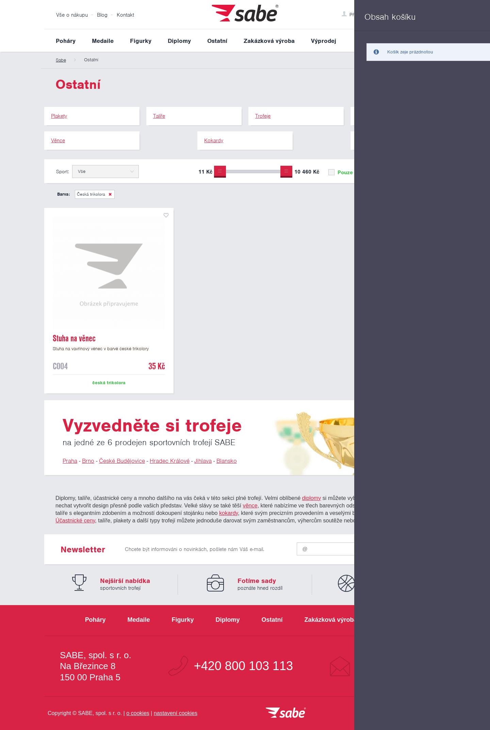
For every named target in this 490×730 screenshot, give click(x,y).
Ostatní (217, 41)
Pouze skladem (351, 172)
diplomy (311, 498)
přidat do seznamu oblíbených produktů (166, 215)
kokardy (228, 513)
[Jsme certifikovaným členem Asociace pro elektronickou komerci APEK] (408, 713)
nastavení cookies (175, 713)
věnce (250, 505)
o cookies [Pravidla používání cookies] (137, 713)
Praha (70, 461)
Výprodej (323, 41)
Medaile (103, 41)
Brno (88, 461)
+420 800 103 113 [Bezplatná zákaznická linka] (243, 666)
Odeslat (405, 547)
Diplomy (179, 41)
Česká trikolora (91, 194)
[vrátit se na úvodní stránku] (286, 713)
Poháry (66, 41)
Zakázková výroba (269, 41)
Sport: (62, 171)
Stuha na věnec (74, 338)
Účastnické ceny (75, 520)
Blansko (226, 461)
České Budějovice (122, 461)
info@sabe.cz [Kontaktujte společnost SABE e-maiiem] (393, 666)
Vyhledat (440, 40)
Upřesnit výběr (414, 171)
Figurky (140, 41)
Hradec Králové (170, 461)
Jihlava (203, 461)
